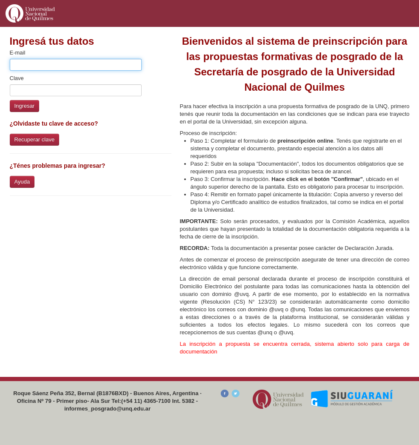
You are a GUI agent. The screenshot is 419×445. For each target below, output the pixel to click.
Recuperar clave (34, 139)
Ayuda (22, 181)
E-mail (18, 52)
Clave (17, 78)
